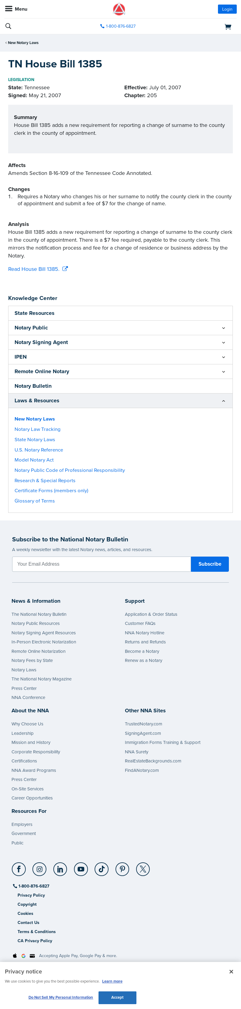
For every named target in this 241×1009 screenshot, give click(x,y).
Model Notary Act (34, 460)
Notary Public (31, 327)
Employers (22, 824)
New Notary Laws (23, 42)
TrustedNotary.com (143, 724)
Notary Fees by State (32, 660)
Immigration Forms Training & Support (162, 742)
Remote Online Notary (42, 371)
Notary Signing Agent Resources (44, 633)
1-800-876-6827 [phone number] (121, 26)
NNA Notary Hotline (144, 633)
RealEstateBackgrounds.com (153, 761)
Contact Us (28, 922)
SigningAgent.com (143, 733)
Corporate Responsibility (36, 752)
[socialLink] (20, 872)
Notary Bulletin (33, 386)
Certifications (24, 761)
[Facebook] (19, 867)
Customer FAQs (140, 623)
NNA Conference (28, 697)
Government (24, 833)
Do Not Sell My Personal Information (60, 997)
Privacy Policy (31, 895)
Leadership (23, 733)
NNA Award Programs (34, 770)
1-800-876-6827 (33, 886)
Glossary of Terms (35, 501)
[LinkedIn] (60, 867)
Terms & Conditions (37, 931)
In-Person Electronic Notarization (44, 642)
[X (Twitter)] (143, 867)
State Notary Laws (35, 440)
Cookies (25, 913)
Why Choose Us (27, 724)
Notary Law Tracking (38, 429)
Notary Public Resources (36, 623)
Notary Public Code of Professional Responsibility (70, 470)
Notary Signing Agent (41, 342)
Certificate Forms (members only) (51, 491)
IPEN (21, 356)
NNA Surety (136, 752)
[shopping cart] (199, 26)
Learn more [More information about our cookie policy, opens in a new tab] (112, 981)
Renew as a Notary (143, 660)
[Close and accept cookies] (231, 971)
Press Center (24, 688)
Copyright (27, 904)
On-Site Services (28, 789)
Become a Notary (142, 651)
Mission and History (31, 742)
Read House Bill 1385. (33, 269)
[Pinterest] (122, 867)
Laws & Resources (37, 400)
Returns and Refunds (145, 642)
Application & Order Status (151, 614)
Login (227, 9)
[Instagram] (40, 867)
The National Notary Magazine (42, 679)
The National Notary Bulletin (39, 614)
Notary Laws (24, 670)
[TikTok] (102, 867)
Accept (117, 997)
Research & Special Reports (45, 481)
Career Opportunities (32, 798)
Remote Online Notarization (38, 651)
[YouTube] (81, 867)
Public (17, 843)
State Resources (35, 313)
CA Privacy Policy (35, 940)
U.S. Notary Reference (39, 450)
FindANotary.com (142, 770)
